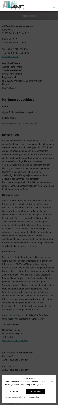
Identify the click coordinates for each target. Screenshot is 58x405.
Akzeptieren (35, 391)
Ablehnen (13, 391)
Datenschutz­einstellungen (15, 397)
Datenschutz (34, 397)
